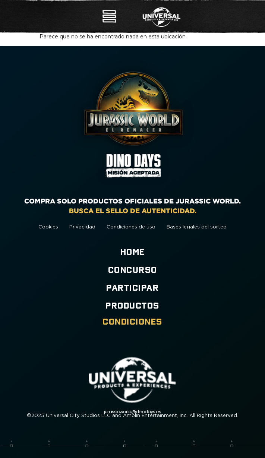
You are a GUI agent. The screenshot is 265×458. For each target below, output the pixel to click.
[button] (109, 17)
